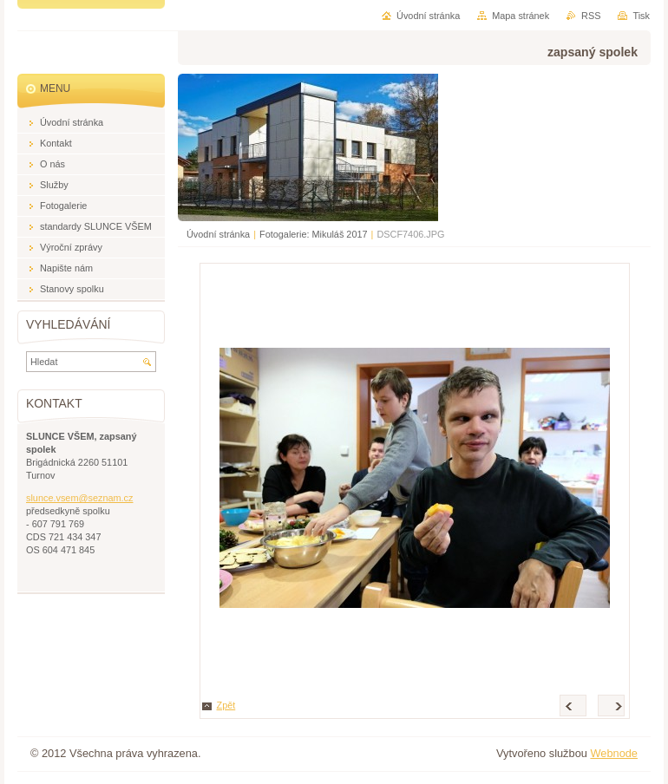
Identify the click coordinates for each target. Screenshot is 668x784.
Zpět (226, 705)
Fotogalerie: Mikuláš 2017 (313, 234)
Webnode (614, 753)
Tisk (641, 15)
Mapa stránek (520, 15)
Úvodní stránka (218, 234)
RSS (590, 15)
